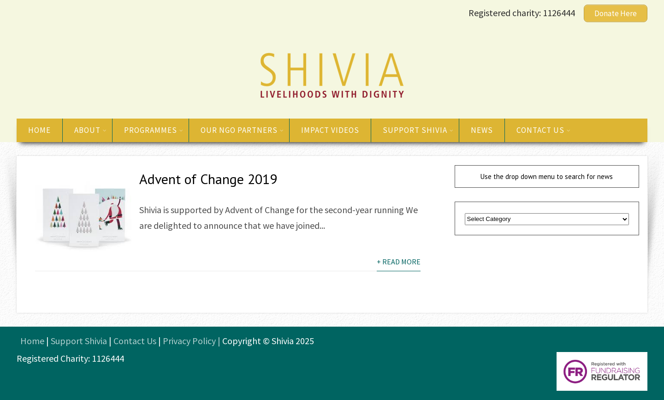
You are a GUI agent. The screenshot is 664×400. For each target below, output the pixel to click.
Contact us (543, 130)
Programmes (154, 130)
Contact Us (134, 340)
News (482, 130)
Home (39, 130)
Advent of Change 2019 (208, 179)
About (90, 130)
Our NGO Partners (242, 130)
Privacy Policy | (192, 340)
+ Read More (399, 261)
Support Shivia (418, 130)
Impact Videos (330, 130)
